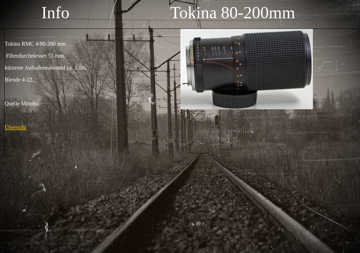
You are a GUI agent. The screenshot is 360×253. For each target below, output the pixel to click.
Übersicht (15, 127)
